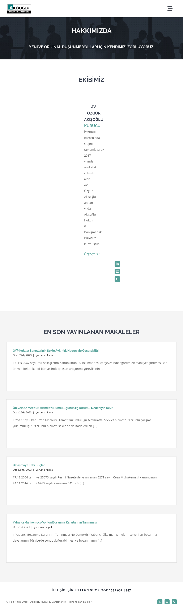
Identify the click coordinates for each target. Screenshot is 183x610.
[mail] (117, 271)
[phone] (117, 279)
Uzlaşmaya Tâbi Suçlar (29, 465)
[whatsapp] (159, 601)
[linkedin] (117, 264)
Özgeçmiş (92, 254)
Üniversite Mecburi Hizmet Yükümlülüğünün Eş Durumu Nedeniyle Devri (63, 408)
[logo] (19, 5)
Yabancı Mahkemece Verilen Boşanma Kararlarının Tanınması (55, 522)
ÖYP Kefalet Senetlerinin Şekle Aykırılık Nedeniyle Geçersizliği (56, 350)
